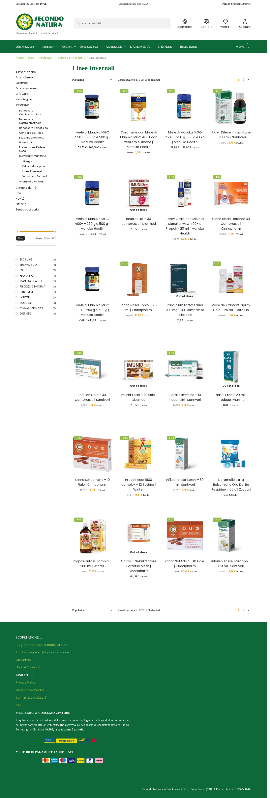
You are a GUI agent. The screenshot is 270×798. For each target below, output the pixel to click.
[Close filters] (57, 66)
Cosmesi (22, 83)
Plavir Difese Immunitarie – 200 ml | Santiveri (231, 135)
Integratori (46, 58)
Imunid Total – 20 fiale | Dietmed (138, 397)
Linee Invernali (32, 171)
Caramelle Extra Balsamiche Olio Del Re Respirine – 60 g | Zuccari (231, 484)
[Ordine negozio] (92, 80)
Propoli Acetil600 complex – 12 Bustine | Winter (138, 484)
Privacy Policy (25, 682)
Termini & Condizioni (31, 697)
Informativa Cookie (30, 690)
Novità (20, 199)
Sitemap (22, 705)
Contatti (206, 24)
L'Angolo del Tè (26, 188)
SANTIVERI (26, 292)
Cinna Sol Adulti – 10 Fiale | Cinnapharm (184, 563)
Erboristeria (184, 24)
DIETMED (25, 313)
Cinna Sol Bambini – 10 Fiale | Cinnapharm (92, 482)
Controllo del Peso (31, 133)
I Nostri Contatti (28, 667)
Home (20, 58)
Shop (31, 58)
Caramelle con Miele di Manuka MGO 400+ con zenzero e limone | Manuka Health (138, 139)
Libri (18, 193)
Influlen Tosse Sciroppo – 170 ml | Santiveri (231, 563)
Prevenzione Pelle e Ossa (32, 149)
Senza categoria (27, 209)
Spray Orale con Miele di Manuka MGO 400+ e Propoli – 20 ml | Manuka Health (185, 226)
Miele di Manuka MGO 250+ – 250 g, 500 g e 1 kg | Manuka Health (185, 137)
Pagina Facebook (56, 652)
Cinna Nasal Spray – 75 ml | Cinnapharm (138, 307)
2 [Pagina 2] (243, 80)
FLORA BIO (27, 276)
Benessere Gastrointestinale (30, 121)
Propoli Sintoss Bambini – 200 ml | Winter (92, 563)
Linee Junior (27, 142)
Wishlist (225, 24)
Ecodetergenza (26, 88)
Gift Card (22, 94)
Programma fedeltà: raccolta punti (42, 645)
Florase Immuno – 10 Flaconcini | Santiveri (185, 397)
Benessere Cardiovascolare (30, 112)
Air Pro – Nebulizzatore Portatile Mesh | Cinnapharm (138, 566)
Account (245, 24)
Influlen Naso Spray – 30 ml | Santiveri (185, 482)
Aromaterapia (25, 77)
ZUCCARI (26, 303)
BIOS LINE (26, 259)
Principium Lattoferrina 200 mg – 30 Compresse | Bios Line (185, 310)
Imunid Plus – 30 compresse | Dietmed (138, 221)
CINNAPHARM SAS (31, 308)
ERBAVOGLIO (28, 265)
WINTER (25, 297)
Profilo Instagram (28, 652)
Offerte (21, 204)
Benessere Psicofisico (33, 128)
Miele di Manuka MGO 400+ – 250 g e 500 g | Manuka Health (92, 224)
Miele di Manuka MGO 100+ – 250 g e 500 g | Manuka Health (92, 310)
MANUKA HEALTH (31, 281)
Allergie (27, 161)
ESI (21, 270)
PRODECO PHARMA (32, 286)
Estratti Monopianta (31, 138)
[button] (243, 47)
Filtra (20, 238)
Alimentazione (26, 72)
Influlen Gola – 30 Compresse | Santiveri (92, 397)
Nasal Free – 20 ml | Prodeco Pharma (231, 397)
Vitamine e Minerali (34, 176)
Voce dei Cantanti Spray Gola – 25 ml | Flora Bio (231, 307)
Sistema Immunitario (71, 58)
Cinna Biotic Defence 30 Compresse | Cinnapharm (231, 224)
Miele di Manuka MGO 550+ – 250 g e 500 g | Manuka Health (92, 137)
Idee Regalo (24, 99)
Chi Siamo (23, 660)
